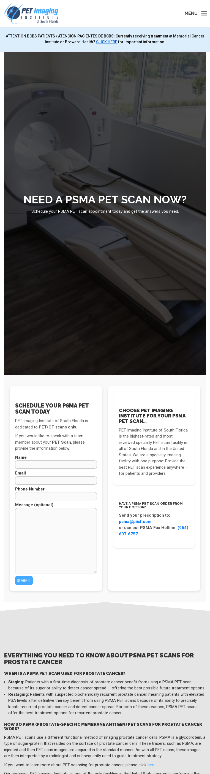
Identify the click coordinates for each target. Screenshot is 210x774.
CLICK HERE (106, 42)
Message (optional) (56, 537)
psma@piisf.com (135, 521)
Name (56, 462)
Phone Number (56, 494)
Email (56, 478)
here (152, 764)
